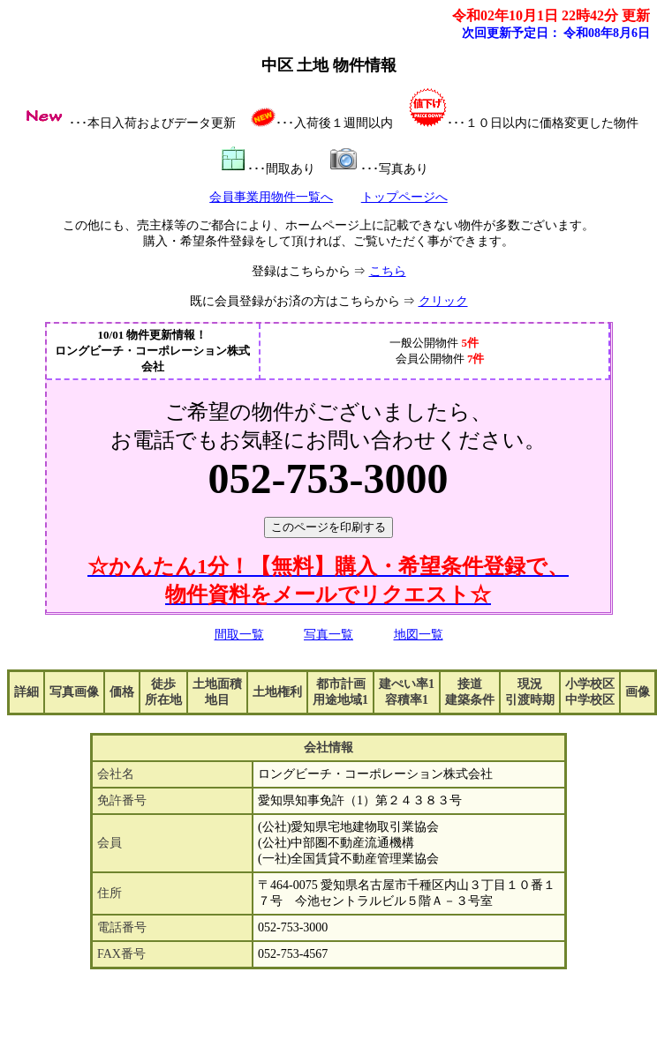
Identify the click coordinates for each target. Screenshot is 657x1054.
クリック (443, 301)
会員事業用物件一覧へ (271, 197)
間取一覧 (239, 634)
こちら (387, 271)
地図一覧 (418, 634)
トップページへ (404, 197)
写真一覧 (328, 634)
